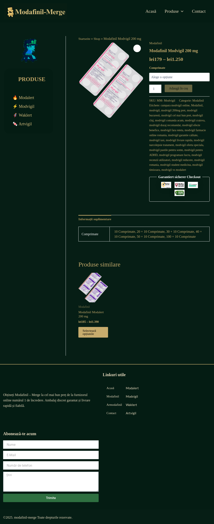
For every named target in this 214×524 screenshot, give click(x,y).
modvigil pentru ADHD (163, 155)
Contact (198, 11)
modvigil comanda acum (170, 120)
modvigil (154, 110)
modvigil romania (172, 164)
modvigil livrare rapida (191, 140)
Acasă (150, 11)
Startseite (84, 38)
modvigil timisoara (173, 169)
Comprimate (157, 67)
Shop (97, 38)
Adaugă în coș (178, 88)
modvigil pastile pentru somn (185, 150)
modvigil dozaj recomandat (176, 125)
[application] (180, 11)
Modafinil (156, 43)
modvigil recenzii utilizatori (174, 160)
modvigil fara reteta (180, 130)
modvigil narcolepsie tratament (168, 145)
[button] (137, 48)
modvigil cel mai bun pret (177, 115)
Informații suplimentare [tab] (95, 224)
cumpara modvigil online (176, 105)
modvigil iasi (167, 140)
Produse (173, 11)
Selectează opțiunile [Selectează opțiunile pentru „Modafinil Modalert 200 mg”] (90, 338)
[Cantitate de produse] (155, 89)
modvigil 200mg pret (174, 110)
